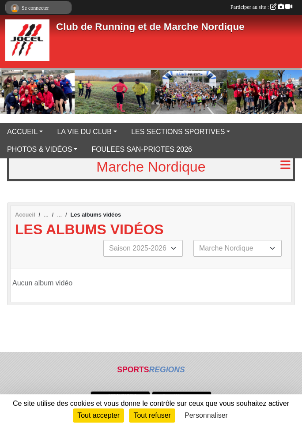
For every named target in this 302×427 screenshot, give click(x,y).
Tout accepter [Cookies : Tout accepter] (98, 415)
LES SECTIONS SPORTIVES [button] (178, 131)
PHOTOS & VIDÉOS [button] (39, 149)
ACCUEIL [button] (22, 131)
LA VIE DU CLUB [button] (84, 131)
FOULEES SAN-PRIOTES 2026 (141, 149)
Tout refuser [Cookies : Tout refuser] (151, 415)
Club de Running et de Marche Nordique (150, 26)
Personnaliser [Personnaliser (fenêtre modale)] (206, 415)
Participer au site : (261, 7)
